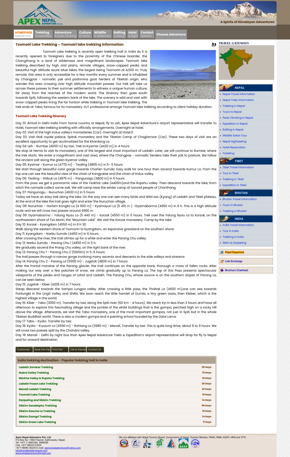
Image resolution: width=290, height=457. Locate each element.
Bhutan (241, 193)
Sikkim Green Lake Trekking (37, 422)
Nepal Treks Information (238, 100)
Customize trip (23, 350)
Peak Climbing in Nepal (238, 118)
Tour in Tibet (231, 173)
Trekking (43, 34)
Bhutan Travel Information (240, 199)
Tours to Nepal (232, 112)
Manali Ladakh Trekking (35, 389)
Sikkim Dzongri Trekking (35, 416)
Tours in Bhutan (233, 205)
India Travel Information (238, 225)
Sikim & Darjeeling (234, 243)
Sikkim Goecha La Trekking (37, 411)
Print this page (57, 350)
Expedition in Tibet (234, 185)
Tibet (239, 161)
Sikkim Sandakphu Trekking (38, 405)
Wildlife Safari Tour (235, 135)
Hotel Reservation (234, 147)
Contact (147, 34)
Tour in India (231, 231)
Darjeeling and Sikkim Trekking (40, 400)
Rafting (119, 34)
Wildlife (102, 34)
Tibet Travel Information (238, 167)
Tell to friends (78, 349)
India (239, 219)
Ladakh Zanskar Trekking (36, 367)
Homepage (23, 34)
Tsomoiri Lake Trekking (34, 394)
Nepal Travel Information (239, 94)
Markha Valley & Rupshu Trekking (41, 378)
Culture (85, 34)
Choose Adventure (171, 34)
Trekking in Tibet (233, 179)
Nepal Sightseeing (234, 141)
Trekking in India (233, 237)
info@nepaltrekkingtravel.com (31, 450)
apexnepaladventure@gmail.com (33, 453)
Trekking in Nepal (234, 106)
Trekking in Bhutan (235, 211)
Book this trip (42, 349)
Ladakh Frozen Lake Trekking (38, 383)
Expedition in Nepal (235, 123)
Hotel (133, 34)
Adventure (65, 34)
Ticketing (228, 153)
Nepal (239, 88)
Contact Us (94, 349)
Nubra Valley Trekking (34, 373)
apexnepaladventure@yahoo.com (63, 447)
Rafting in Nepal (233, 129)
